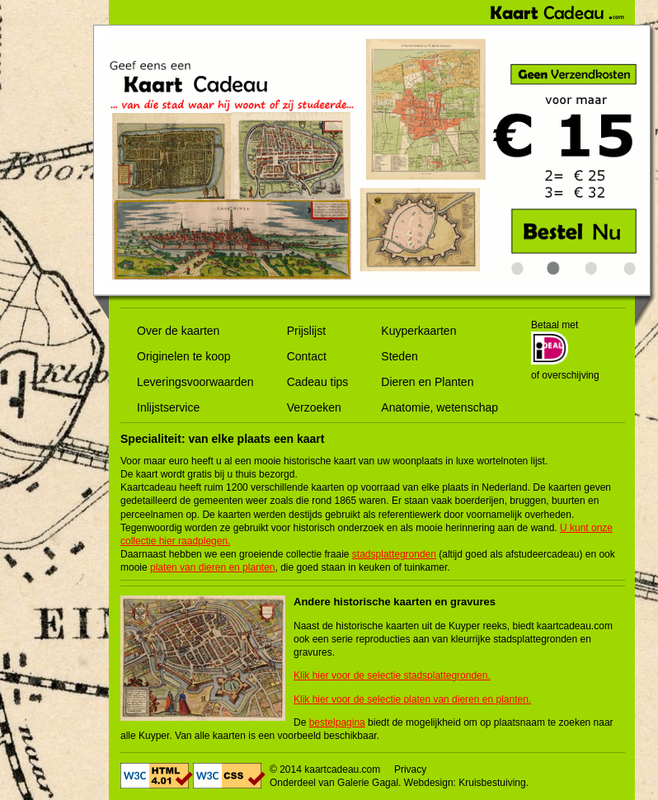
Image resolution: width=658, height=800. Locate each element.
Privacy (410, 769)
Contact (307, 356)
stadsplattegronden (394, 554)
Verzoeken (314, 407)
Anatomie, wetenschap (439, 407)
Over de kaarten (178, 330)
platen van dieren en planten (212, 567)
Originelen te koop (184, 356)
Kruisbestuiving (491, 782)
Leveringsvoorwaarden (195, 381)
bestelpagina (337, 722)
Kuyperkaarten (418, 330)
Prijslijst (306, 330)
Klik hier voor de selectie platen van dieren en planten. (412, 699)
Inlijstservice (168, 407)
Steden (399, 356)
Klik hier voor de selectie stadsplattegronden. (392, 675)
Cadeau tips (318, 381)
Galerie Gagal (367, 782)
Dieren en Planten (427, 381)
